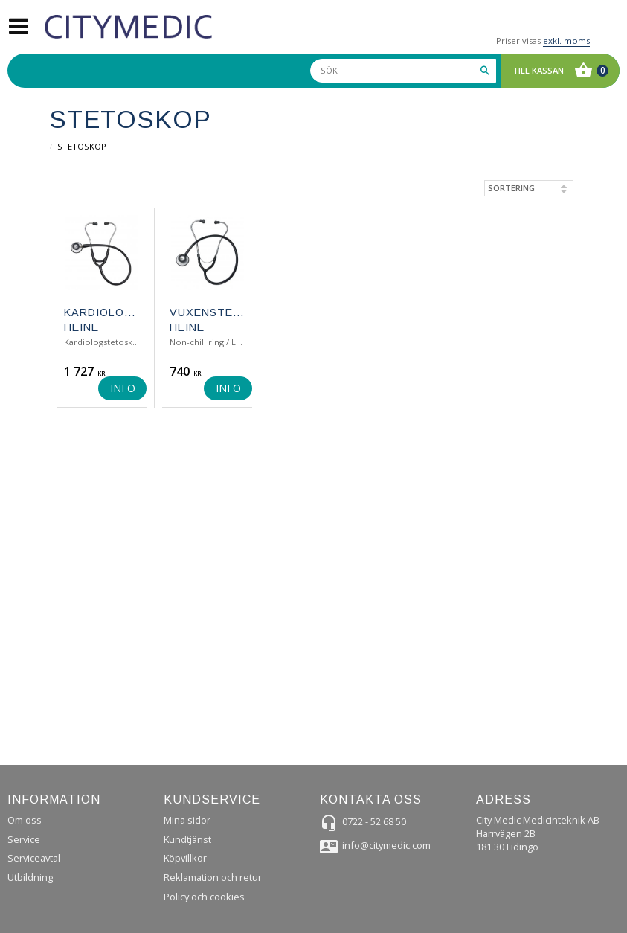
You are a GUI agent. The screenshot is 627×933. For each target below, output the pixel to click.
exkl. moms (566, 40)
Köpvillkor (185, 858)
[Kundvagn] (556, 71)
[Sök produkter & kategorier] (403, 71)
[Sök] (485, 71)
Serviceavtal (33, 858)
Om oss (24, 820)
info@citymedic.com (386, 845)
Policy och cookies (204, 896)
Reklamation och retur (213, 877)
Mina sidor (187, 820)
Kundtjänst (187, 839)
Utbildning (30, 877)
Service (23, 839)
